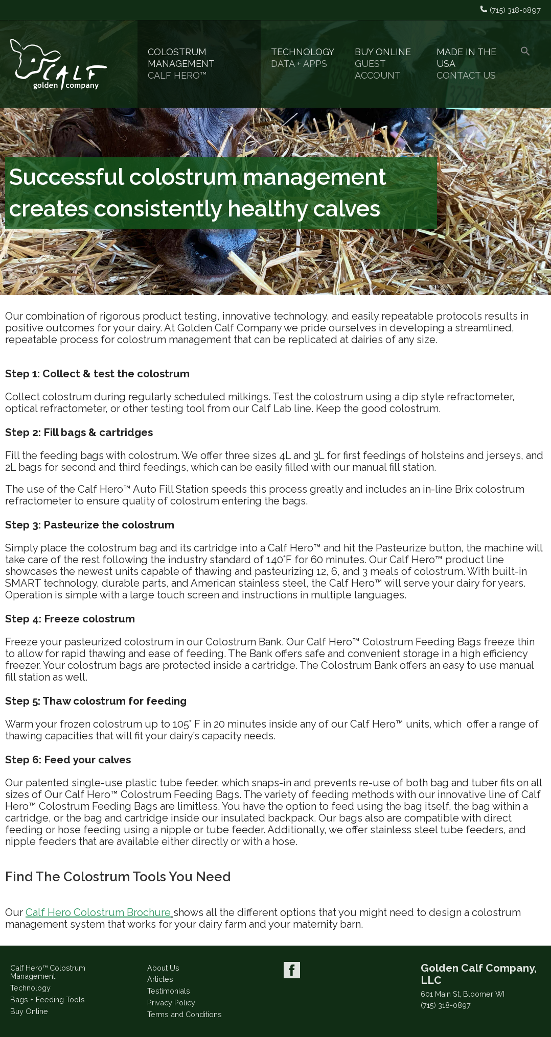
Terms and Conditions (184, 1014)
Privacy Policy (171, 1002)
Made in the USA (468, 63)
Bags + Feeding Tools (47, 999)
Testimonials (168, 990)
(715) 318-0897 (446, 1005)
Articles (160, 979)
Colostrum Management (199, 63)
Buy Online (385, 63)
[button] (525, 64)
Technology (302, 57)
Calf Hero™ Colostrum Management (47, 972)
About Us (163, 967)
